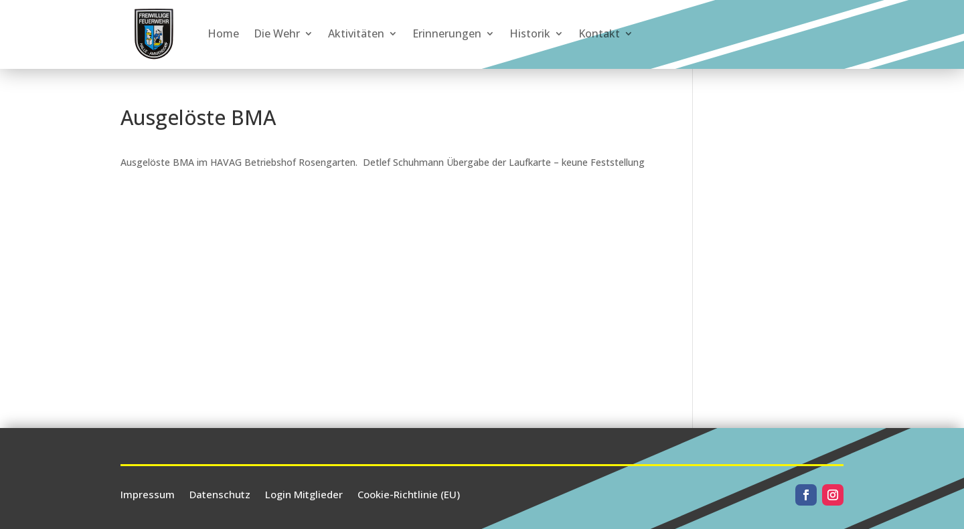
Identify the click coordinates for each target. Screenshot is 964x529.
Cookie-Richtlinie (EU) (408, 493)
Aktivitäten (356, 33)
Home (223, 33)
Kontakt (599, 33)
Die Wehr (277, 33)
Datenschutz (219, 493)
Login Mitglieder (304, 493)
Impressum (147, 493)
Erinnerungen (446, 33)
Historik (529, 33)
